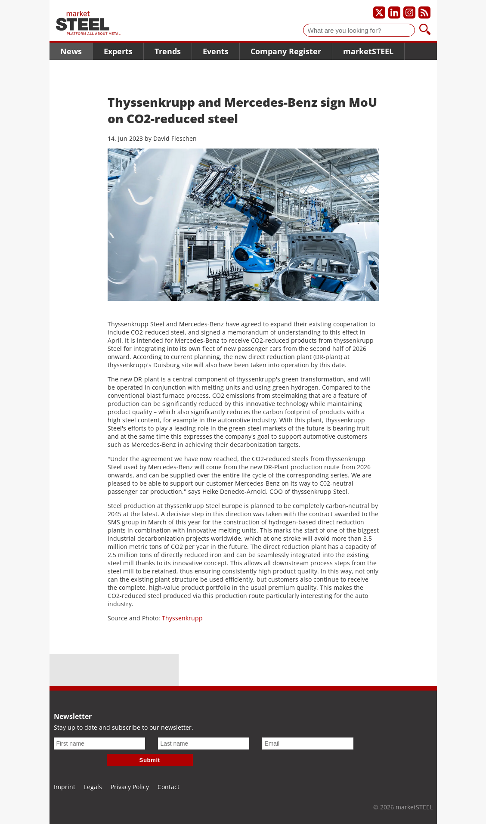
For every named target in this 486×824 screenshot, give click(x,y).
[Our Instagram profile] (409, 12)
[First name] (99, 743)
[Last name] (203, 743)
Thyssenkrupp (182, 618)
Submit (149, 760)
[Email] (307, 743)
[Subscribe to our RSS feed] (424, 12)
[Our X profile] (379, 12)
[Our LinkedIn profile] (394, 12)
